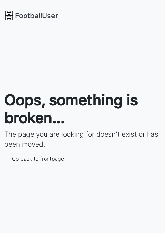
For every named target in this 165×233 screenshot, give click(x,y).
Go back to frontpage (34, 158)
